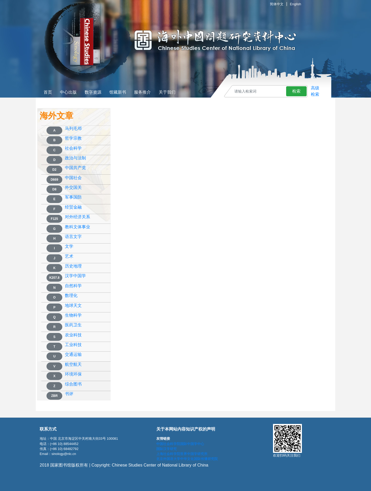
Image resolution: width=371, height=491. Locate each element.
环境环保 (73, 374)
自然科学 (73, 286)
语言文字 (73, 237)
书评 (69, 394)
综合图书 (73, 384)
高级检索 (315, 91)
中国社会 (73, 178)
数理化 (71, 295)
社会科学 (73, 148)
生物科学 (73, 315)
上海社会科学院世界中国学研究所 (182, 454)
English (295, 4)
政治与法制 (75, 158)
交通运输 (73, 354)
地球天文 (73, 305)
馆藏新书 (117, 92)
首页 (48, 92)
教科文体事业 (77, 227)
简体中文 (277, 4)
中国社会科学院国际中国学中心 (180, 444)
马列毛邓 (73, 128)
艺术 (69, 256)
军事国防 (73, 197)
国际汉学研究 (166, 449)
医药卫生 (73, 325)
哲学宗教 (73, 138)
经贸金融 (73, 207)
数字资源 (93, 92)
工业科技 (73, 345)
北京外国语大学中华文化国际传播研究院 (187, 459)
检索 (296, 91)
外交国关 (73, 187)
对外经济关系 (77, 217)
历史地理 (73, 266)
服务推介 (142, 92)
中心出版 (68, 92)
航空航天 (73, 364)
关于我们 (167, 92)
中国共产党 (75, 168)
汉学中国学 (75, 276)
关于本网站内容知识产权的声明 (185, 429)
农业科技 (73, 335)
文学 (69, 246)
